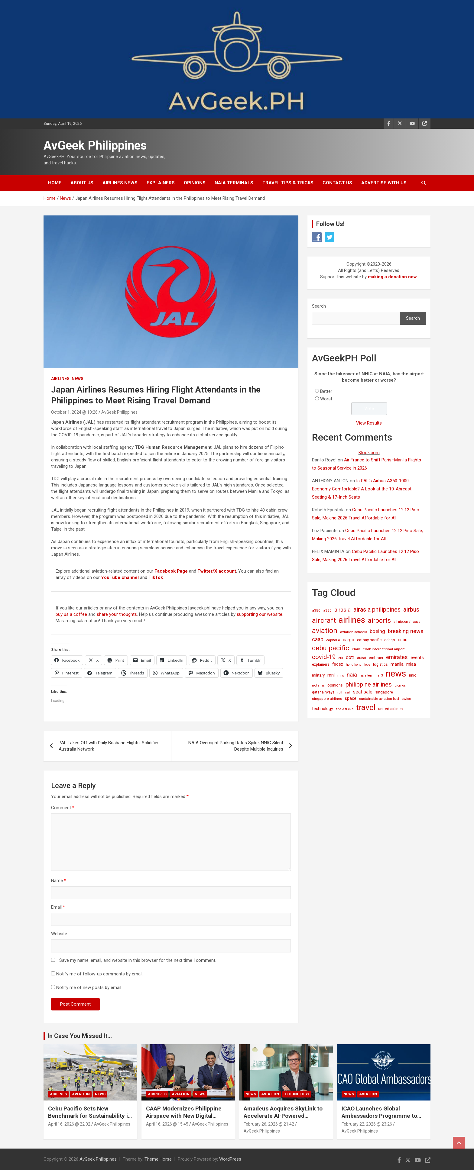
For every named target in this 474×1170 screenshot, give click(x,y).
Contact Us (337, 183)
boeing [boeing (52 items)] (377, 631)
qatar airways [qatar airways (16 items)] (323, 692)
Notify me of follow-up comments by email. (99, 974)
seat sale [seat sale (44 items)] (362, 692)
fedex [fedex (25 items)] (337, 664)
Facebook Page (171, 571)
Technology (297, 1094)
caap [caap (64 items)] (317, 639)
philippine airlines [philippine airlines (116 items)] (369, 684)
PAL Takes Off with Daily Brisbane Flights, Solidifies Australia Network (109, 746)
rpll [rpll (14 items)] (339, 692)
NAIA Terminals (234, 183)
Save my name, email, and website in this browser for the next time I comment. (137, 960)
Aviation (81, 1094)
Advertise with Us (384, 183)
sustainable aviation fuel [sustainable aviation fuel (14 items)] (379, 699)
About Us (81, 183)
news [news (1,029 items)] (396, 673)
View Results (369, 423)
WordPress (230, 1159)
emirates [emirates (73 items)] (397, 657)
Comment (62, 807)
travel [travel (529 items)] (365, 707)
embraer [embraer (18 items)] (376, 657)
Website (59, 933)
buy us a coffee (71, 614)
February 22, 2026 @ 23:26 (367, 1124)
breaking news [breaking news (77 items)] (406, 631)
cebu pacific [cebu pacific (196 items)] (330, 648)
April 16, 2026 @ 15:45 (167, 1124)
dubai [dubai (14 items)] (361, 658)
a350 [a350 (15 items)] (316, 610)
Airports (157, 1094)
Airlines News (120, 183)
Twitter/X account (216, 571)
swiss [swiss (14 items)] (406, 699)
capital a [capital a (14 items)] (333, 640)
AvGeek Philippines (95, 145)
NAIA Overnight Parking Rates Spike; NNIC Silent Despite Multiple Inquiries (235, 746)
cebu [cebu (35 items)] (402, 639)
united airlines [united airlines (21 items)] (390, 708)
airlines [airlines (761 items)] (352, 620)
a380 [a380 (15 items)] (327, 610)
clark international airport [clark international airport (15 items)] (384, 649)
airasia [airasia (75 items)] (342, 609)
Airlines (60, 378)
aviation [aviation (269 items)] (324, 630)
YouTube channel (120, 577)
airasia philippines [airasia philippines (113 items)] (377, 609)
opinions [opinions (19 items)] (335, 685)
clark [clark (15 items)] (356, 649)
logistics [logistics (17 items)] (380, 664)
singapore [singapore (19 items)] (384, 692)
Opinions (195, 183)
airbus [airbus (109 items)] (411, 609)
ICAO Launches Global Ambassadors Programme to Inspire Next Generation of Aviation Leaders (379, 1119)
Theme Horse (158, 1159)
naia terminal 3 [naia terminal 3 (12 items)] (371, 675)
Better (326, 391)
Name (58, 880)
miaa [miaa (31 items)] (411, 664)
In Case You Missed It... (80, 1035)
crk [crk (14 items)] (340, 658)
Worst (326, 399)
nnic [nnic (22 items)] (412, 675)
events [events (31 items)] (417, 657)
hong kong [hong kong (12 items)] (354, 665)
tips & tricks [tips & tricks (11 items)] (344, 709)
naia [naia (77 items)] (352, 674)
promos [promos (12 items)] (400, 685)
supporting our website (259, 614)
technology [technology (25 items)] (322, 708)
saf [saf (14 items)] (347, 692)
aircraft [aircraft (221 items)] (324, 620)
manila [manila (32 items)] (397, 664)
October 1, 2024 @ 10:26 (74, 412)
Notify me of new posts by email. (89, 987)
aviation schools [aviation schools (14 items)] (353, 632)
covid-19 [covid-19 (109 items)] (324, 657)
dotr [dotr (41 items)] (350, 657)
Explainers (161, 183)
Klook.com (369, 452)
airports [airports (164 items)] (379, 620)
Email (58, 907)
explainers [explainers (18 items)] (321, 664)
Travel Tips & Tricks (287, 183)
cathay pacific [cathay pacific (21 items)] (369, 640)
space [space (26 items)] (350, 698)
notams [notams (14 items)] (318, 685)
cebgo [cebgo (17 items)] (389, 640)
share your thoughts (117, 614)
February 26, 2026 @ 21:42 (269, 1124)
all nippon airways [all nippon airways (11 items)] (407, 622)
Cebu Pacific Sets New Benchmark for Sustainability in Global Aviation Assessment (89, 1116)
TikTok (155, 577)
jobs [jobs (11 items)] (367, 665)
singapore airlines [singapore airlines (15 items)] (327, 699)
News (77, 378)
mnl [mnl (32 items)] (331, 675)
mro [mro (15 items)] (340, 675)
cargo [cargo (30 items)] (348, 639)
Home (54, 183)
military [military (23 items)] (318, 675)
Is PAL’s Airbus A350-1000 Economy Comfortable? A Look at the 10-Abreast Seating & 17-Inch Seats (361, 489)
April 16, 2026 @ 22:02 (69, 1124)
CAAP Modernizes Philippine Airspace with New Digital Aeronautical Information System (184, 1119)
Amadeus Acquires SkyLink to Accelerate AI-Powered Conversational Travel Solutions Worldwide (286, 1119)
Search (319, 306)
